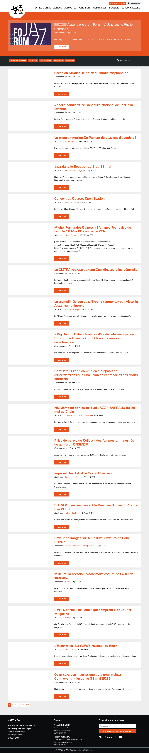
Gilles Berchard (71, 202)
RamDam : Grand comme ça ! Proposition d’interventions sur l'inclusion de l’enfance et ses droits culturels (96, 375)
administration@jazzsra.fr (63, 742)
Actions (57, 8)
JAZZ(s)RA (17, 9)
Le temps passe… (131, 8)
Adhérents (84, 8)
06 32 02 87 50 (60, 733)
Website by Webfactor (84, 750)
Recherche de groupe (117, 3)
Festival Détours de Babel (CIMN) (79, 546)
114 (27, 705)
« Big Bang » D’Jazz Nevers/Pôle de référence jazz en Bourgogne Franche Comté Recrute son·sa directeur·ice (95, 338)
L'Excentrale (70, 650)
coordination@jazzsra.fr (62, 730)
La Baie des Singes (73, 513)
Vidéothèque (100, 8)
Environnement (45, 60)
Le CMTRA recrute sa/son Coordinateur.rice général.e (95, 269)
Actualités (70, 8)
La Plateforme (43, 8)
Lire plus (62, 47)
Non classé (70, 60)
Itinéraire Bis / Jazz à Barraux (78, 415)
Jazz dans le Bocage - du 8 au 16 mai (82, 166)
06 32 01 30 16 (60, 745)
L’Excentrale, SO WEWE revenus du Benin (86, 646)
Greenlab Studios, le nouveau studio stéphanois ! (91, 73)
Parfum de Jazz (71, 142)
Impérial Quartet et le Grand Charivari (83, 473)
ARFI (67, 582)
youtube (120, 737)
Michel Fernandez (72, 235)
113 (22, 705)
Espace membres (134, 3)
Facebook (115, 737)
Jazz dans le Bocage (73, 170)
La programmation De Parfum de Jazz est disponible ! (95, 137)
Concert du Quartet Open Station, (79, 198)
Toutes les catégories (18, 60)
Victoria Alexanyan (72, 309)
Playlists (114, 8)
